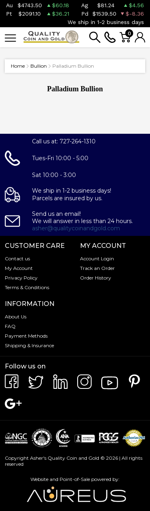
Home (18, 66)
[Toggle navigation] (10, 37)
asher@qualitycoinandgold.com (76, 228)
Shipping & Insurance (29, 345)
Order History (95, 278)
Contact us (17, 259)
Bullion (38, 66)
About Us (15, 317)
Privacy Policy (21, 278)
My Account (19, 268)
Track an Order (97, 268)
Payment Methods (26, 336)
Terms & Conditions (27, 287)
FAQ (10, 326)
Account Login (97, 259)
